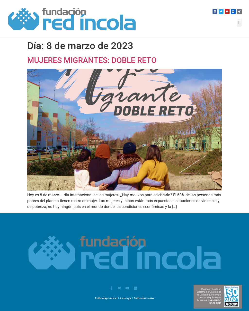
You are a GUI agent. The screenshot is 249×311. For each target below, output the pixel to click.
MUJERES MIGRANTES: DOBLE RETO (92, 60)
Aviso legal (125, 298)
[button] (239, 23)
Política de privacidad (106, 298)
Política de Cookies (144, 298)
